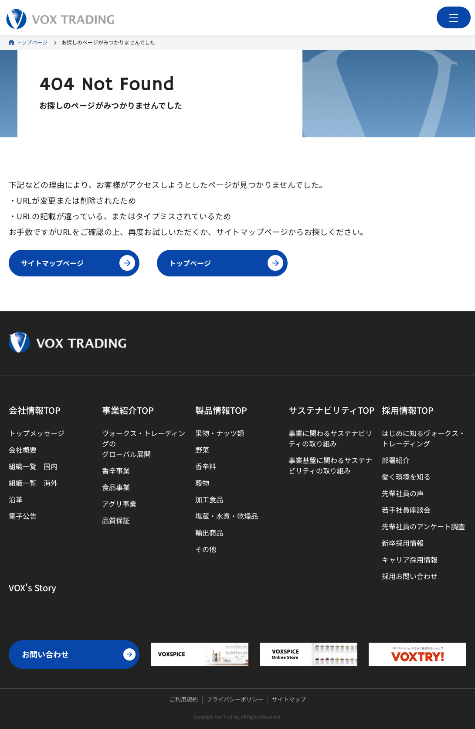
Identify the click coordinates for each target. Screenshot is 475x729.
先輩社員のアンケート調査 (423, 526)
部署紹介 (396, 460)
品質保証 (116, 520)
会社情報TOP (35, 410)
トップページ (32, 42)
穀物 (202, 482)
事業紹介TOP (128, 410)
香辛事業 (116, 470)
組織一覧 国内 (33, 466)
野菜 (202, 449)
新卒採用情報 (403, 543)
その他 (205, 549)
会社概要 (23, 449)
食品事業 (116, 487)
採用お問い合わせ (410, 576)
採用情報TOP (408, 410)
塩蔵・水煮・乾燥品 (226, 516)
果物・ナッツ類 (219, 433)
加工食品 (209, 499)
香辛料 (205, 466)
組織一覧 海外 (33, 482)
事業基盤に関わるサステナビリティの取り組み (330, 465)
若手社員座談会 (406, 509)
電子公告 (23, 516)
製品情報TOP (221, 410)
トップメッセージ (36, 433)
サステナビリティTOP (331, 410)
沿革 (16, 499)
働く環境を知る (406, 476)
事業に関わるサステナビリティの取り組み (330, 438)
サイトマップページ (78, 263)
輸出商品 (209, 532)
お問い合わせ (79, 654)
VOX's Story (32, 587)
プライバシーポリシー (235, 699)
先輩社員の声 (403, 493)
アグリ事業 (119, 503)
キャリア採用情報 (410, 559)
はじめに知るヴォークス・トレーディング (423, 438)
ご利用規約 (184, 699)
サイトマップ (289, 699)
